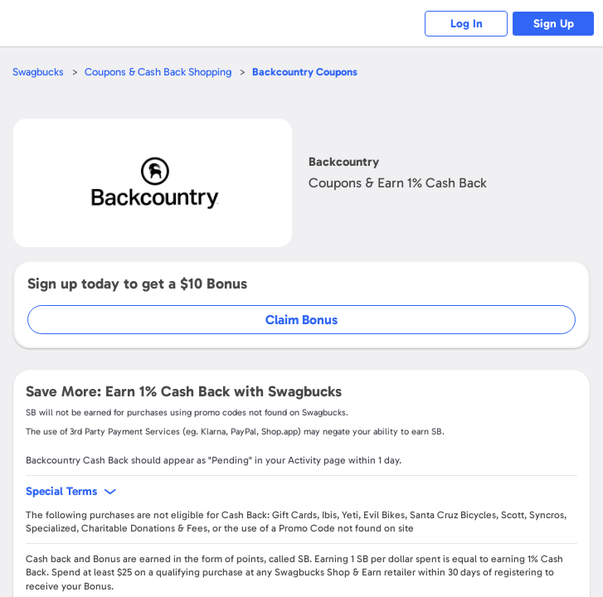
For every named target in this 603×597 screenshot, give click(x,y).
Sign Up (553, 24)
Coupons (304, 72)
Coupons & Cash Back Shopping (158, 72)
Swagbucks (38, 72)
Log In (466, 24)
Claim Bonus (301, 320)
